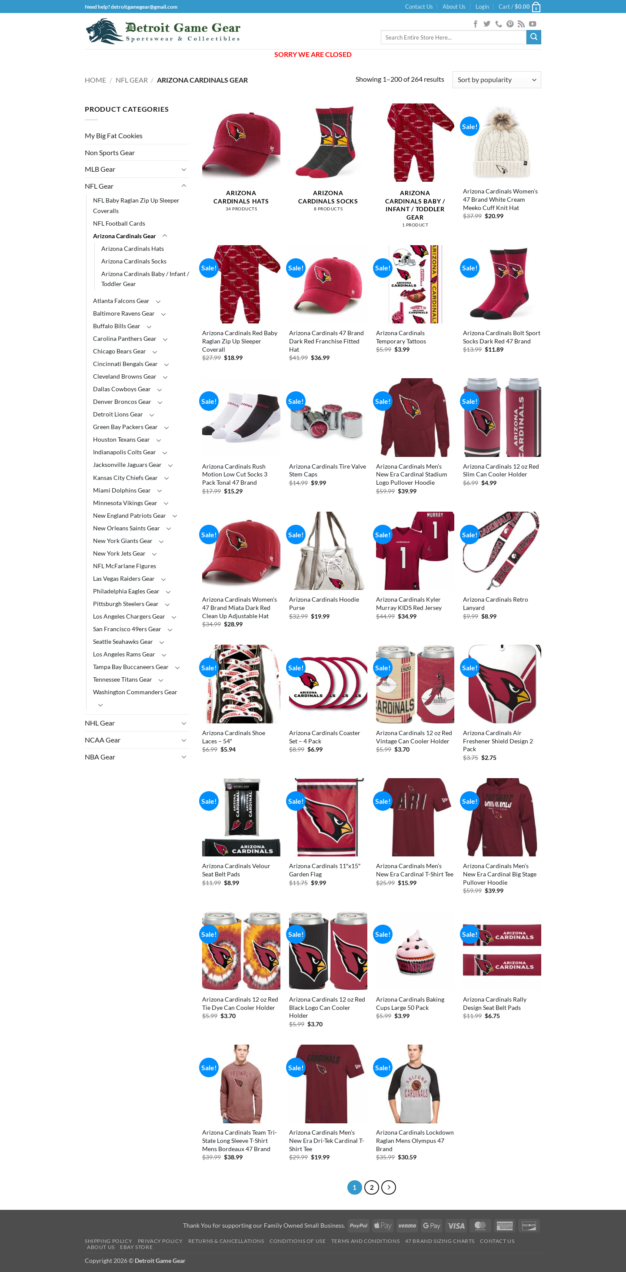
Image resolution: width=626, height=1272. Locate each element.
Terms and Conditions (365, 1241)
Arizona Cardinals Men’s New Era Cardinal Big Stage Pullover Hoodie (499, 874)
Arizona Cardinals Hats (132, 248)
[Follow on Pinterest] (509, 24)
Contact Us (419, 6)
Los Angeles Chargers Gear (129, 616)
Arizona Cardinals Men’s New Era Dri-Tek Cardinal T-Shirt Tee (326, 1140)
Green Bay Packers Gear (125, 426)
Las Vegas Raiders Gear (124, 578)
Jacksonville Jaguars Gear (127, 464)
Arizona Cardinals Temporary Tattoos (401, 337)
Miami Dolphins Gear (122, 490)
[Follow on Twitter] (486, 24)
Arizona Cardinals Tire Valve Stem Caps (327, 470)
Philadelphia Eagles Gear (126, 591)
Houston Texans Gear (121, 439)
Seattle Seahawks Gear (123, 641)
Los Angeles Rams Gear (124, 654)
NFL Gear (132, 80)
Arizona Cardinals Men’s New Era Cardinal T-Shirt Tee (414, 870)
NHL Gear (100, 723)
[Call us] (498, 24)
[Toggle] (184, 169)
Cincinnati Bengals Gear (125, 363)
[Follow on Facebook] (475, 24)
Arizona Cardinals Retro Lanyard (495, 603)
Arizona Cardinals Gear (124, 236)
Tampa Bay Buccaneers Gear (131, 666)
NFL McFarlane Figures (124, 565)
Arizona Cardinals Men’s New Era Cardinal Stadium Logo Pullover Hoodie (411, 474)
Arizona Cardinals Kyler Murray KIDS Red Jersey (409, 603)
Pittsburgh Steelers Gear (126, 603)
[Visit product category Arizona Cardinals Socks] (328, 161)
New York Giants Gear (123, 540)
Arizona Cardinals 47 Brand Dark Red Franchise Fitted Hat (326, 341)
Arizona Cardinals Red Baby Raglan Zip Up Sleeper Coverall (239, 341)
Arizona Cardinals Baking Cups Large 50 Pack (410, 1003)
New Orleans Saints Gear (126, 528)
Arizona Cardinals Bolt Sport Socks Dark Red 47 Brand (501, 337)
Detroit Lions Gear (118, 414)
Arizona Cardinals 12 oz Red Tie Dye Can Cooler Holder (240, 1003)
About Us (454, 6)
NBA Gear (100, 757)
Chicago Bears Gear (119, 351)
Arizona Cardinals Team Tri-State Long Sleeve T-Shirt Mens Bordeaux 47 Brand (239, 1140)
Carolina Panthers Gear (124, 338)
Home (95, 80)
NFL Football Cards (119, 223)
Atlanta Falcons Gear (121, 300)
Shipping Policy (108, 1241)
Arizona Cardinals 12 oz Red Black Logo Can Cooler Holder (327, 1007)
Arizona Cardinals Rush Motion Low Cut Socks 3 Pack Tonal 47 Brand (234, 474)
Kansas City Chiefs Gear (125, 477)
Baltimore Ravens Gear (124, 313)
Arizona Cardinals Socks (133, 261)
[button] (482, 6)
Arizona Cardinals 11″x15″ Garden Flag (324, 870)
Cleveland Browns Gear (124, 376)
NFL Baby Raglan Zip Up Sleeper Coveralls (136, 205)
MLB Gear (100, 169)
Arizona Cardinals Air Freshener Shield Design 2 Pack (498, 741)
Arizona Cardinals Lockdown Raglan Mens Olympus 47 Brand (415, 1140)
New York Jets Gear (119, 553)
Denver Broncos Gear (122, 401)
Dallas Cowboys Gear (122, 389)
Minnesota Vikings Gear (125, 502)
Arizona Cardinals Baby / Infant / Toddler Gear (145, 278)
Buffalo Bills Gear (116, 326)
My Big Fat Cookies (114, 135)
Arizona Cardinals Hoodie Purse (324, 603)
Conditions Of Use (298, 1241)
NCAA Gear (102, 740)
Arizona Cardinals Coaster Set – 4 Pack (324, 737)
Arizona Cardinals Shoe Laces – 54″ (233, 737)
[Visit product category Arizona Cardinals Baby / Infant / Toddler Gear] (415, 169)
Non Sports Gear (110, 152)
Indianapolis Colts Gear (124, 452)
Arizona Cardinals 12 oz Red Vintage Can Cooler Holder (414, 737)
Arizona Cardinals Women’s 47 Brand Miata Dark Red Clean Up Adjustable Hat (239, 607)
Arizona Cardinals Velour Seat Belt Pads (236, 870)
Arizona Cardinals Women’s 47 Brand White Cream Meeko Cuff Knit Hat (500, 199)
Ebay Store (136, 1247)
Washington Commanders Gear (135, 692)
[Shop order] (497, 79)
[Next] (388, 1187)
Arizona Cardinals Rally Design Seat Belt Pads (494, 1003)
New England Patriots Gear (129, 515)
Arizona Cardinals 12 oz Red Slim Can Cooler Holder (501, 470)
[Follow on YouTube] (532, 24)
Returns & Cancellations (226, 1241)
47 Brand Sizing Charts (440, 1241)
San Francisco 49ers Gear (127, 629)
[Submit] (533, 37)
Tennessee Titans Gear (122, 679)
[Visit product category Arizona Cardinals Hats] (241, 161)
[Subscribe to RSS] (521, 24)
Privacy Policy (160, 1241)
